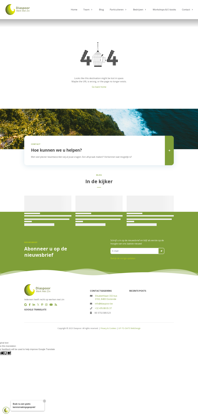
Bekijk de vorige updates (122, 258)
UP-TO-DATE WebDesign (129, 328)
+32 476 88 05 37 (103, 308)
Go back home (99, 86)
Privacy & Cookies (108, 328)
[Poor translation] (7, 353)
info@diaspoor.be (104, 303)
